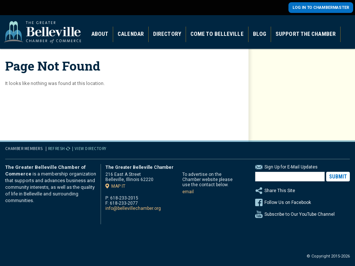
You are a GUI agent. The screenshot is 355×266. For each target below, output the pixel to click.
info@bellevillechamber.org (133, 208)
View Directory (90, 148)
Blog (259, 34)
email (188, 191)
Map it (118, 186)
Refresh (56, 148)
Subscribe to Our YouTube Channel (299, 214)
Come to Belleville (217, 34)
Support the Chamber (305, 34)
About (100, 34)
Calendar (131, 34)
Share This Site (302, 190)
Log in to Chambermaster (321, 7)
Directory (167, 34)
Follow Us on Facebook (287, 202)
